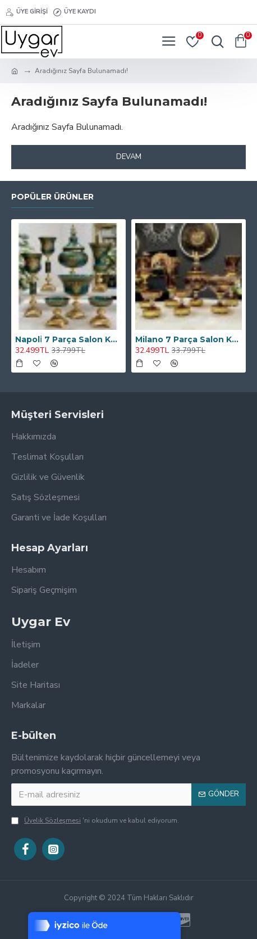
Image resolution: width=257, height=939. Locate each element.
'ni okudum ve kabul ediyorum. (95, 820)
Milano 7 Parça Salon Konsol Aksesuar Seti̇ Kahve (188, 339)
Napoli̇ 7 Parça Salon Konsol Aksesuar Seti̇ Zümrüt (68, 339)
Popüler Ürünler (52, 197)
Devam (128, 157)
